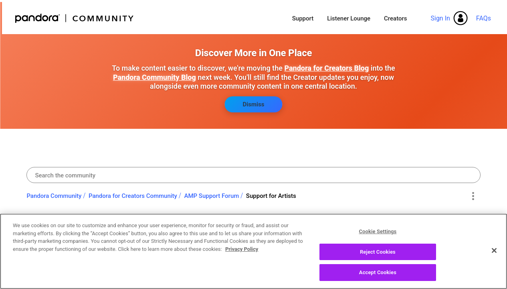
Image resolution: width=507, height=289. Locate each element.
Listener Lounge (348, 18)
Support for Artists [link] (271, 195)
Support (302, 18)
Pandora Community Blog (154, 77)
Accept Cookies (377, 276)
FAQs (483, 18)
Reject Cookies (378, 255)
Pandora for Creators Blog (326, 68)
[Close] (494, 254)
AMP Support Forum (211, 195)
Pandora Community (74, 18)
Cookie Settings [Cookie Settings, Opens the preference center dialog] (377, 235)
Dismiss (254, 104)
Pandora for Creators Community (133, 195)
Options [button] (473, 196)
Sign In (440, 18)
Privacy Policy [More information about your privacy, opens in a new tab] (241, 253)
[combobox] (253, 175)
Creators (395, 18)
